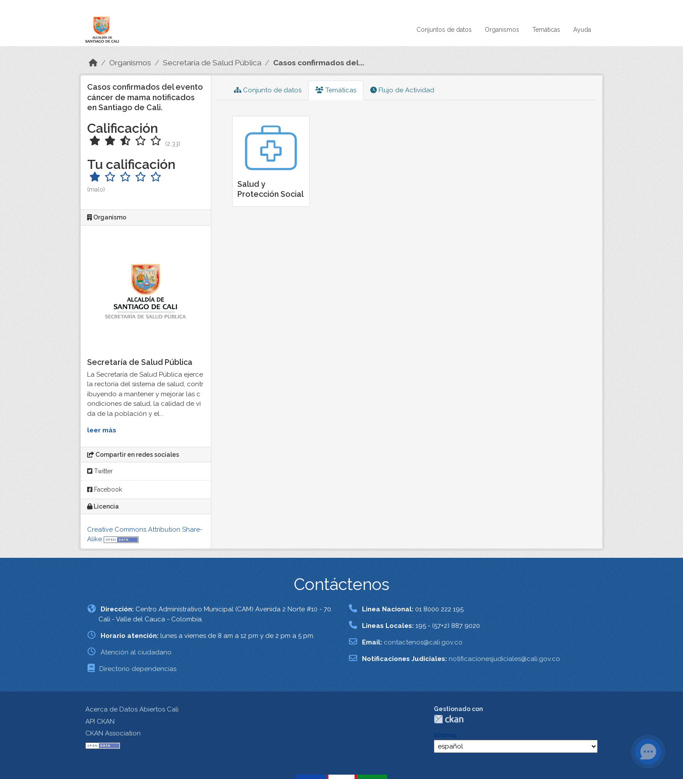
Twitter (100, 471)
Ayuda (582, 29)
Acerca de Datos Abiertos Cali (132, 709)
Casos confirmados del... (318, 62)
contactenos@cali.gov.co (423, 642)
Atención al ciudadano (136, 652)
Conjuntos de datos (444, 29)
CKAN (448, 719)
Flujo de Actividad (402, 90)
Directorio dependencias (137, 669)
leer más (101, 430)
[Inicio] (93, 62)
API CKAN (100, 721)
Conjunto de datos (267, 90)
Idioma (445, 735)
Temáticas (546, 29)
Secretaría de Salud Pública (212, 62)
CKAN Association (113, 733)
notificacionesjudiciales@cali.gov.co (504, 659)
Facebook (104, 489)
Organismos (502, 29)
